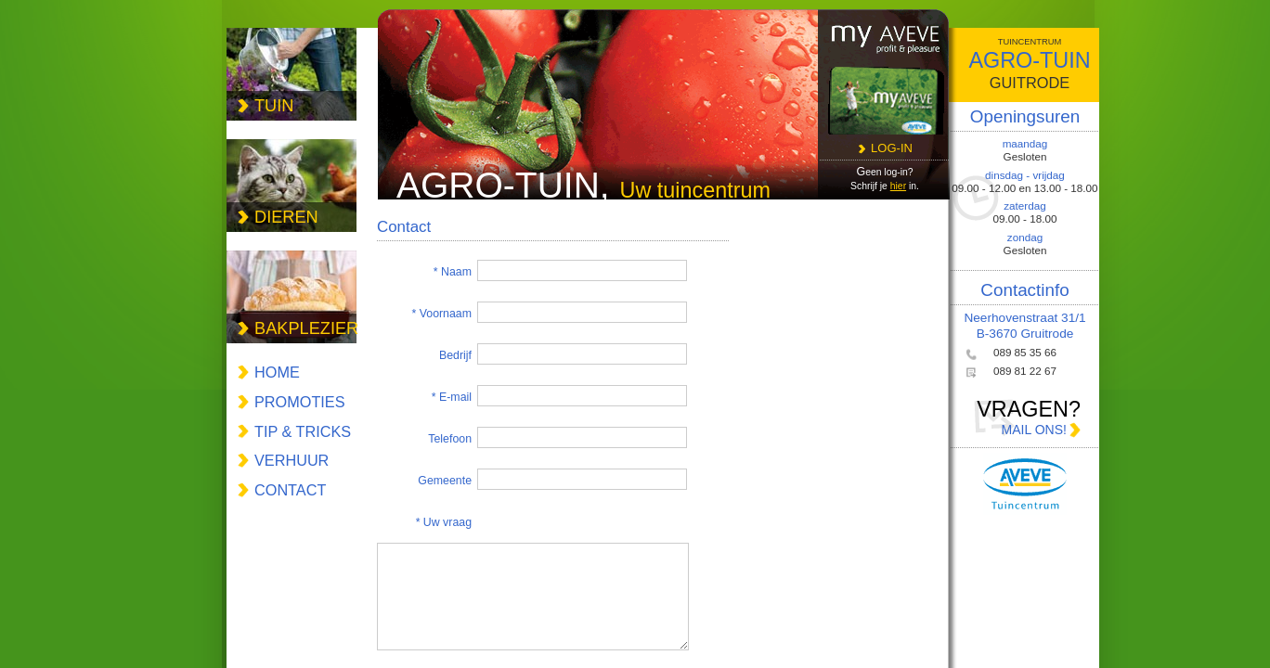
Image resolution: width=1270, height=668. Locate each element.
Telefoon (450, 438)
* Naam (453, 271)
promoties (299, 401)
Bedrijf (455, 355)
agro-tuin (1029, 65)
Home (277, 372)
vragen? (1025, 418)
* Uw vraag (444, 522)
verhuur (291, 460)
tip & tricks (302, 431)
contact (290, 490)
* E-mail (452, 397)
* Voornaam (441, 313)
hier (898, 186)
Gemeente (445, 480)
